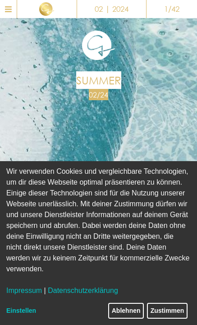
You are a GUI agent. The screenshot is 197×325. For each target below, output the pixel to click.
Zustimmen (167, 310)
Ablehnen (126, 310)
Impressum (24, 290)
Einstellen (21, 310)
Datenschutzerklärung (83, 290)
